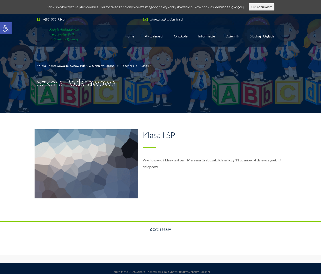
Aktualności (154, 36)
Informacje (206, 36)
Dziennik (232, 36)
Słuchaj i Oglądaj (262, 36)
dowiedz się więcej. (229, 7)
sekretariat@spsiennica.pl (166, 19)
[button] (6, 28)
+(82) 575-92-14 (54, 19)
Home (129, 36)
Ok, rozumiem (261, 7)
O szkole (180, 36)
